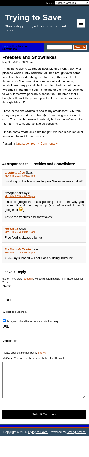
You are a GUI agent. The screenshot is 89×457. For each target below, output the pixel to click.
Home (5, 46)
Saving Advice (76, 439)
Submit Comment (44, 421)
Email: (7, 300)
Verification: (10, 340)
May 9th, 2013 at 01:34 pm (20, 252)
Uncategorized (26, 143)
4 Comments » (48, 143)
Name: (7, 285)
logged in (28, 278)
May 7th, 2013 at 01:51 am (20, 232)
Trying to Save (38, 439)
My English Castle (18, 249)
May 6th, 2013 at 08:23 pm (20, 175)
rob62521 (11, 229)
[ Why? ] (42, 352)
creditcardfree (15, 172)
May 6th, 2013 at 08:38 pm (20, 196)
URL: (6, 326)
